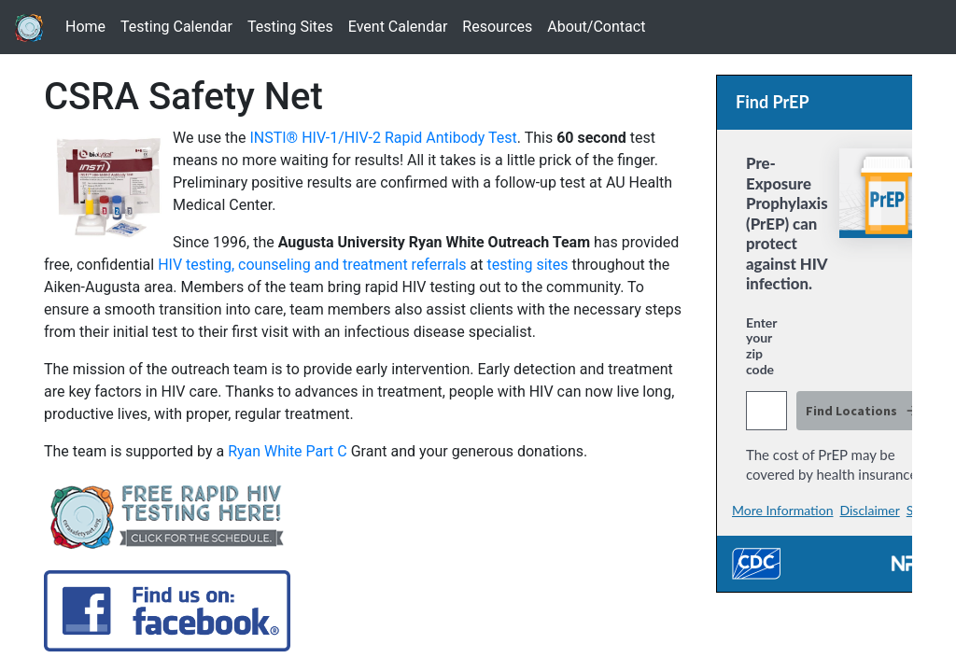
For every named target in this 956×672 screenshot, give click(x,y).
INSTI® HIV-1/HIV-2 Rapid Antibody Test (382, 138)
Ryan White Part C (287, 451)
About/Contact (600, 25)
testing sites (527, 264)
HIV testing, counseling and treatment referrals (312, 264)
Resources (501, 25)
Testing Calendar (180, 25)
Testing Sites (294, 25)
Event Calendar (402, 25)
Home (89, 25)
